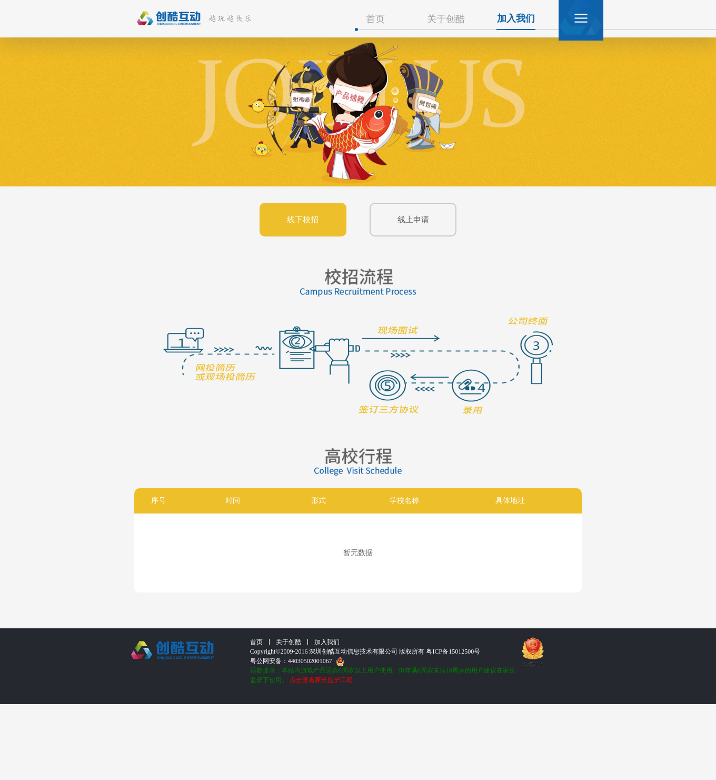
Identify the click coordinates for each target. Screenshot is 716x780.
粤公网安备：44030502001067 (297, 661)
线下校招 (303, 219)
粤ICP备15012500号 (453, 651)
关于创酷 (446, 19)
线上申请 (413, 219)
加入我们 (516, 18)
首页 (375, 19)
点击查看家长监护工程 (321, 680)
